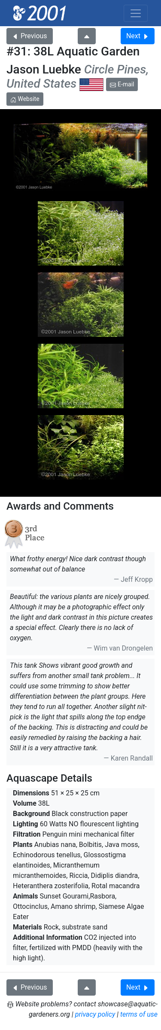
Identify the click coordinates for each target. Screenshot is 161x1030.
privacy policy (95, 1014)
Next (137, 36)
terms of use (139, 1014)
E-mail (122, 84)
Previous (29, 36)
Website (24, 98)
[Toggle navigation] (136, 13)
